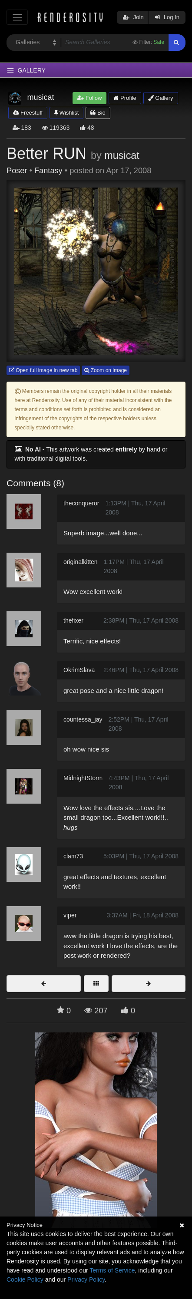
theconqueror (81, 503)
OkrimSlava (79, 669)
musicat (121, 155)
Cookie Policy (25, 1279)
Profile (124, 98)
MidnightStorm (83, 778)
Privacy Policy (86, 1279)
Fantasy (48, 170)
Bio (97, 112)
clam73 (73, 856)
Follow (89, 98)
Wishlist (66, 112)
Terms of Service (112, 1270)
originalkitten (80, 561)
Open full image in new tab (43, 370)
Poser (17, 170)
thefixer (73, 620)
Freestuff (28, 112)
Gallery (160, 98)
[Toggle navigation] (17, 17)
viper (69, 915)
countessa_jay (83, 719)
